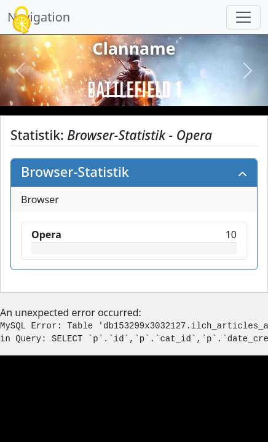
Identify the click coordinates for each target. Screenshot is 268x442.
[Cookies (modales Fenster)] (21, 21)
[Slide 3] (156, 96)
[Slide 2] (134, 96)
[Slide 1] (112, 96)
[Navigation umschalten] (243, 17)
